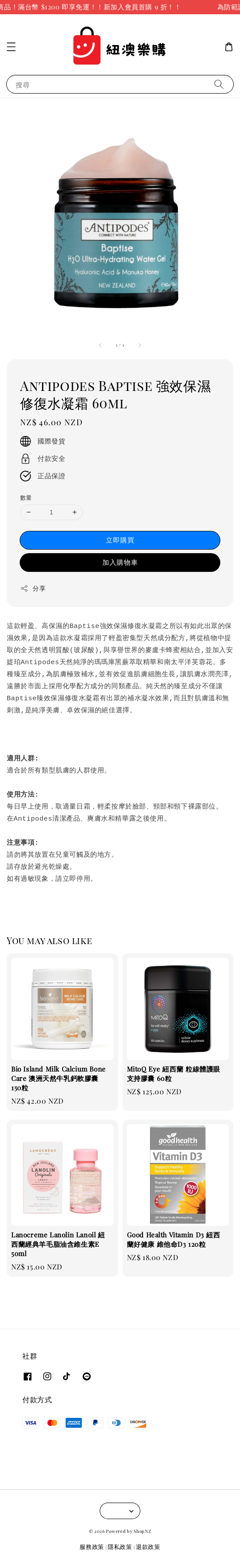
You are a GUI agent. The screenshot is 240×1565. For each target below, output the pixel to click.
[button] (11, 47)
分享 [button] (33, 588)
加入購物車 (120, 562)
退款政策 (148, 1546)
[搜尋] (219, 84)
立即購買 (120, 539)
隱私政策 (120, 1546)
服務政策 (92, 1546)
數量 (26, 497)
